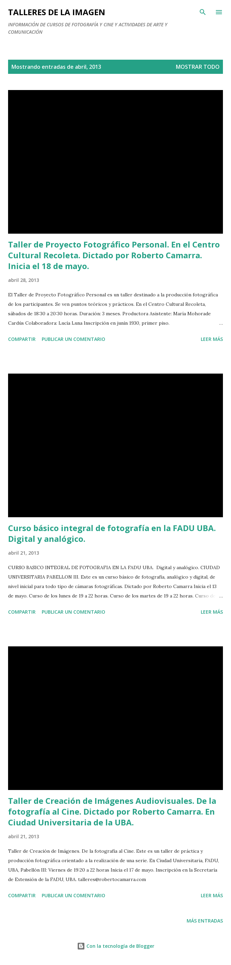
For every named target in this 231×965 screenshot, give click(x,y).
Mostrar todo (198, 66)
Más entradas (205, 920)
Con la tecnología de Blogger (115, 946)
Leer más (212, 339)
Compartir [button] (22, 339)
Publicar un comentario (73, 339)
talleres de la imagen (56, 12)
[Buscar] (203, 12)
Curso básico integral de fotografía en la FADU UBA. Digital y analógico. (112, 533)
